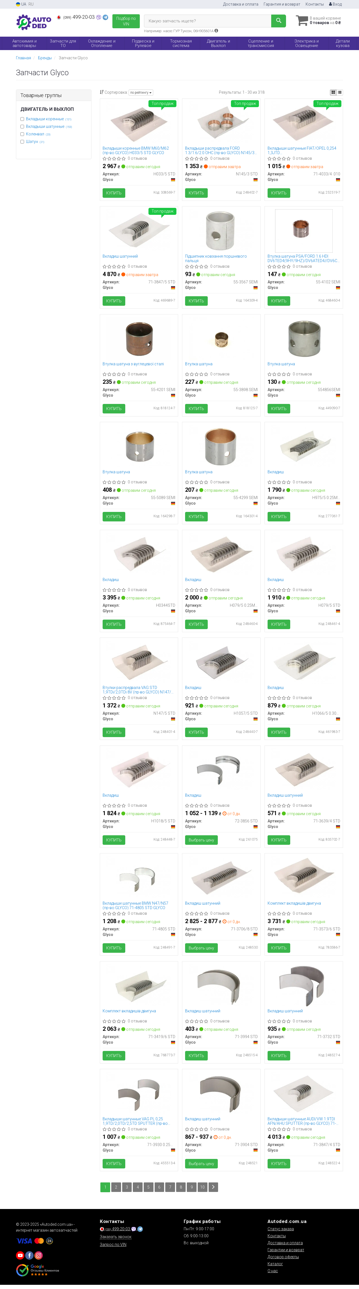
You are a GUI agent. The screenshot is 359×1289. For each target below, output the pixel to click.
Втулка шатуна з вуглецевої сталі (133, 365)
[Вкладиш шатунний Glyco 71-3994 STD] (221, 989)
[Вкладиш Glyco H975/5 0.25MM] (303, 447)
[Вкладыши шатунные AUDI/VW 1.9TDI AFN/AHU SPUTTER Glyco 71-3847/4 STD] (303, 1097)
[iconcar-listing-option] (339, 93)
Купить (114, 193)
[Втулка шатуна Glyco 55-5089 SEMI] (138, 447)
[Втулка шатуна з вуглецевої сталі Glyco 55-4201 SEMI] (138, 339)
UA (21, 4)
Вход (335, 4)
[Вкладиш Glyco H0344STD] (138, 556)
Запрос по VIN (113, 1248)
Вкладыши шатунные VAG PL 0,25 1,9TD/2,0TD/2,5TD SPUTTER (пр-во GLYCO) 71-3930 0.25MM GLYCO (135, 1125)
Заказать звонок (115, 1241)
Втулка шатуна (198, 365)
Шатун (35, 141)
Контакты (315, 4)
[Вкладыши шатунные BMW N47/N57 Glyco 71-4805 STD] (138, 880)
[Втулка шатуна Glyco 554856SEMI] (304, 339)
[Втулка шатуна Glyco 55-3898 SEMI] (221, 339)
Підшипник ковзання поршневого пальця (216, 259)
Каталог (275, 1268)
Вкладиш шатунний (120, 257)
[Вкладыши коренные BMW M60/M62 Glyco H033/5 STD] (138, 123)
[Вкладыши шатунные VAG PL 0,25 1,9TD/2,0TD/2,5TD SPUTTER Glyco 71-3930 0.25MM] (138, 1097)
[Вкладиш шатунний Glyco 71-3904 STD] (221, 1097)
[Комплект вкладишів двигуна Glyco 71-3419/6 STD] (138, 989)
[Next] (214, 1191)
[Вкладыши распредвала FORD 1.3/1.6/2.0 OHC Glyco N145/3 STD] (221, 123)
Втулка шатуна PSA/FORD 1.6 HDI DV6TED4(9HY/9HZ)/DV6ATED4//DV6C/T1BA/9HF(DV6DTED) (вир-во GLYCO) (304, 259)
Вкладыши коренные (49, 119)
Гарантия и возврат (282, 4)
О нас (273, 1275)
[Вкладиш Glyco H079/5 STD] (303, 556)
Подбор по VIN (126, 21)
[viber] (29, 1259)
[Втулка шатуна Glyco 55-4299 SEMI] (221, 447)
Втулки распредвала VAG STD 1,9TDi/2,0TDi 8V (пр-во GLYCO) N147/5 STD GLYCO (138, 692)
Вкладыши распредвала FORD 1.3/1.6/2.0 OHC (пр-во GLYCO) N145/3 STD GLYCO (219, 150)
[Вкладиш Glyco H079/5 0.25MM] (221, 556)
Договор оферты (283, 1261)
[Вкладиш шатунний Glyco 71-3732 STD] (303, 989)
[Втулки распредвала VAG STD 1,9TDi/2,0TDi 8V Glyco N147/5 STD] (138, 664)
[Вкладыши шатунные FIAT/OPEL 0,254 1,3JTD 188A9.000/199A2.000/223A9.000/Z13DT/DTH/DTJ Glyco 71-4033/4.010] (303, 123)
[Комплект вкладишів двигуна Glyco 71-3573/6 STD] (303, 880)
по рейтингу (141, 93)
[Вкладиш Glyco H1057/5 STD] (221, 664)
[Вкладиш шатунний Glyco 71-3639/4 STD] (303, 772)
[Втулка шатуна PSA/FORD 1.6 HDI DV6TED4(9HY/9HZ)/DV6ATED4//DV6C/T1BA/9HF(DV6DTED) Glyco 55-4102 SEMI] (304, 231)
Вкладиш (276, 473)
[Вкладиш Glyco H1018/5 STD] (138, 772)
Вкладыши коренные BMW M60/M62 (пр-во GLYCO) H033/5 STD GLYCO (136, 150)
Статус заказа (281, 1233)
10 (203, 1191)
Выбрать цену (201, 843)
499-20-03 (76, 17)
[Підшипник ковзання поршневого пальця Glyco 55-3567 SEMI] (221, 231)
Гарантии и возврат (286, 1254)
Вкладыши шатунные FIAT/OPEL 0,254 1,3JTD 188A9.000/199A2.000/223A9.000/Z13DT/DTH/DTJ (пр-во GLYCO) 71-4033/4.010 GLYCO (304, 150)
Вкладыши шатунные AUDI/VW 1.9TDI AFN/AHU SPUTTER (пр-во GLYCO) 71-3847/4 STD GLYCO (302, 1125)
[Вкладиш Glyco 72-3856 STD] (221, 772)
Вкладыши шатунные (49, 126)
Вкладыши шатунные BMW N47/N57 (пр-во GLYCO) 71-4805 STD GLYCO (136, 908)
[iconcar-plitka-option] (333, 93)
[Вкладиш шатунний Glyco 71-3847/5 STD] (138, 231)
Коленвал (38, 134)
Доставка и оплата (240, 4)
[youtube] (20, 1259)
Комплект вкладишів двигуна (294, 906)
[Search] (277, 21)
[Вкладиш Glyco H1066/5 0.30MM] (304, 664)
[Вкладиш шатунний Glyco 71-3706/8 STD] (221, 880)
